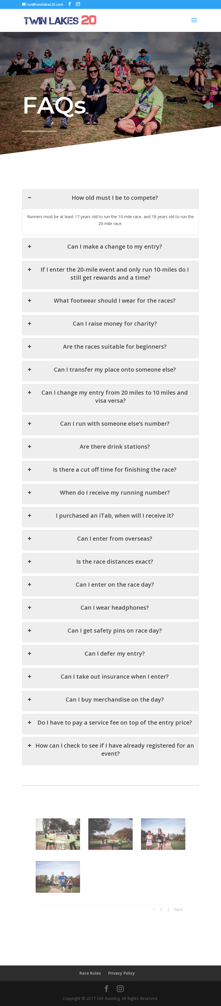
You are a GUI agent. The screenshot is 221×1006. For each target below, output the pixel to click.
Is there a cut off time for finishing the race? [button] (102, 470)
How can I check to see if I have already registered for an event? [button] (110, 734)
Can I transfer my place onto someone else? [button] (101, 375)
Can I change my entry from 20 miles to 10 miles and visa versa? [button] (107, 400)
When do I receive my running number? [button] (98, 492)
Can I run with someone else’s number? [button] (98, 426)
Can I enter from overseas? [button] (90, 535)
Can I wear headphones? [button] (89, 600)
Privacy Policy (121, 973)
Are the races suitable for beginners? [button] (97, 354)
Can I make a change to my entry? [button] (95, 259)
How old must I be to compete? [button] (93, 213)
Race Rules (90, 973)
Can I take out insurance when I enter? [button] (98, 665)
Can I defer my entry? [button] (87, 643)
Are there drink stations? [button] (89, 448)
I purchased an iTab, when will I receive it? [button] (100, 513)
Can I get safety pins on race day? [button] (95, 622)
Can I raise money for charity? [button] (92, 332)
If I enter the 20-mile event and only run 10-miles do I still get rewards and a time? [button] (107, 284)
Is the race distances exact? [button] (91, 556)
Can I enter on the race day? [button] (91, 578)
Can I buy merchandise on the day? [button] (96, 687)
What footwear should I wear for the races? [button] (101, 310)
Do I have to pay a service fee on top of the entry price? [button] (109, 709)
